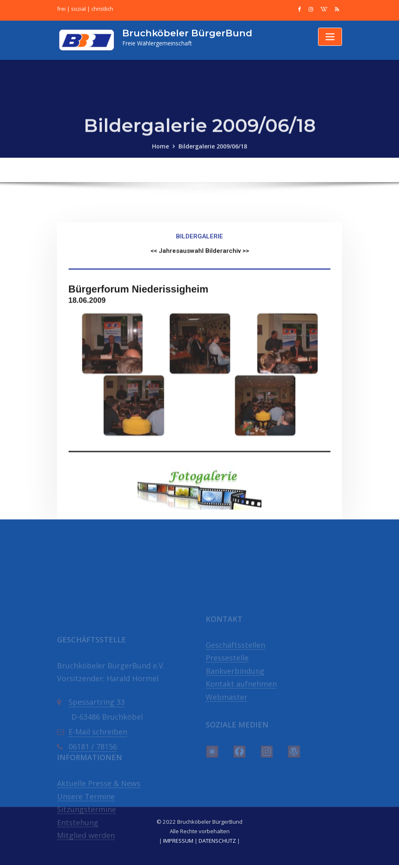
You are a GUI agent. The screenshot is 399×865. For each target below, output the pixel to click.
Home (160, 154)
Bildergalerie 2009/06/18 (212, 154)
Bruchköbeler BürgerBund (187, 33)
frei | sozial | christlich (85, 8)
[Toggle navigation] (330, 37)
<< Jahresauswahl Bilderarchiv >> (199, 311)
